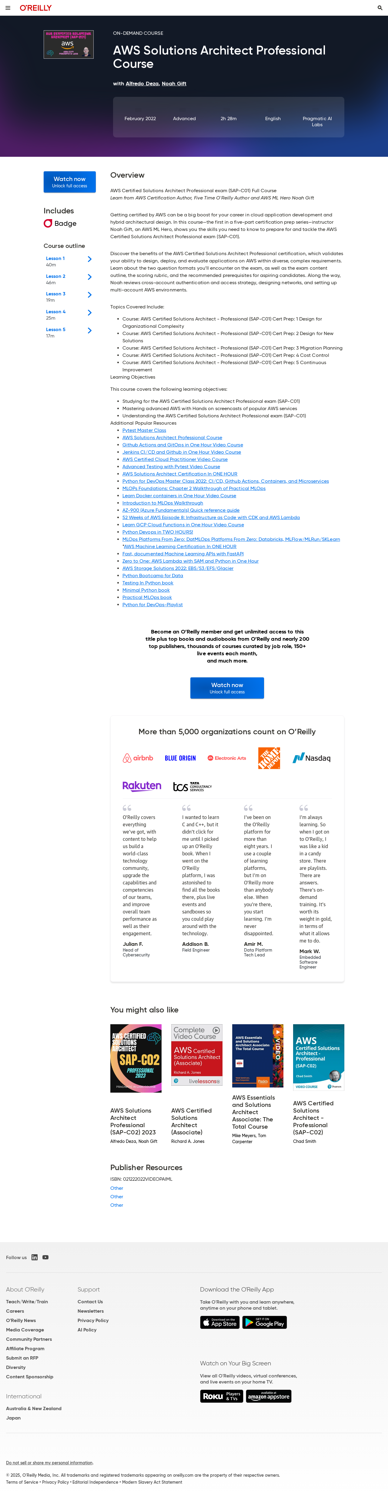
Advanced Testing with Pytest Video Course (171, 466)
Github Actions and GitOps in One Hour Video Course (182, 445)
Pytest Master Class (144, 430)
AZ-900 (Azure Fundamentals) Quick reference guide (181, 510)
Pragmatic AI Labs (317, 121)
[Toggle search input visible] (380, 8)
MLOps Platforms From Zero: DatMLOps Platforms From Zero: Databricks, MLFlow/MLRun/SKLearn (231, 539)
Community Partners (29, 1339)
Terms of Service (22, 1482)
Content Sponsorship (29, 1377)
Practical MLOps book (147, 597)
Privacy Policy (93, 1320)
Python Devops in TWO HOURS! (157, 532)
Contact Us (90, 1301)
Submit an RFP (22, 1358)
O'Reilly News (21, 1320)
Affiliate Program (25, 1348)
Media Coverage (25, 1330)
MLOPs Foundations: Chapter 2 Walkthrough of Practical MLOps (194, 488)
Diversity (15, 1367)
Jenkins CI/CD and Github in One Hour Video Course (181, 452)
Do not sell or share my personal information (49, 1463)
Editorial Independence (95, 1482)
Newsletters (91, 1311)
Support (89, 1289)
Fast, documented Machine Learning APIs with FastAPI (183, 554)
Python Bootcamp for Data (152, 575)
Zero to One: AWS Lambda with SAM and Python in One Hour (190, 561)
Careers (15, 1311)
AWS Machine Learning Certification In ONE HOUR (180, 546)
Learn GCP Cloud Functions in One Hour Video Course (183, 525)
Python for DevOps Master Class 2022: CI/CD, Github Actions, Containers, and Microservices (225, 481)
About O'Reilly (25, 1289)
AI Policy (87, 1330)
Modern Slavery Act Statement (152, 1482)
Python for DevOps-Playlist (152, 604)
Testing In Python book (148, 583)
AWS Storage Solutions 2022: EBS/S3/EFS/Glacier (178, 568)
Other (116, 1188)
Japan (13, 1418)
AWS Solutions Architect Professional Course (172, 437)
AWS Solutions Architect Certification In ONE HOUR (180, 474)
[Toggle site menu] (8, 8)
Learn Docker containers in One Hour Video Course (179, 495)
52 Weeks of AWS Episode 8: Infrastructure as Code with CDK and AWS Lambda (211, 517)
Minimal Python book (146, 590)
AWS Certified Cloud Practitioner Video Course (175, 459)
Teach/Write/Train (27, 1301)
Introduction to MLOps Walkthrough (162, 503)
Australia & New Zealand (34, 1408)
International (24, 1396)
